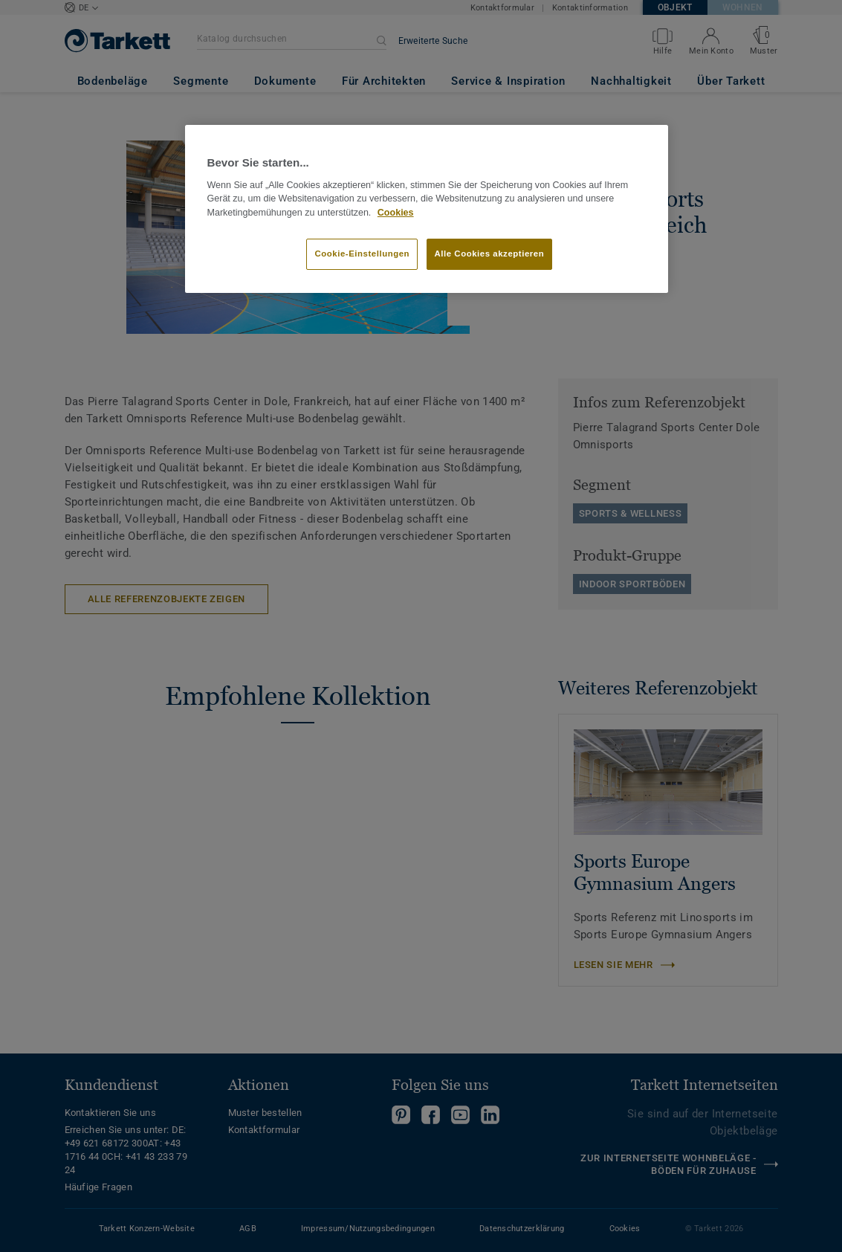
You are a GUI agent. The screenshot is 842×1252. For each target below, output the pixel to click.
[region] (426, 209)
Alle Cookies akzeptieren (490, 253)
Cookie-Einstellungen (361, 253)
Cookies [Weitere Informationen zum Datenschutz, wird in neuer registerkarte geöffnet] (396, 212)
